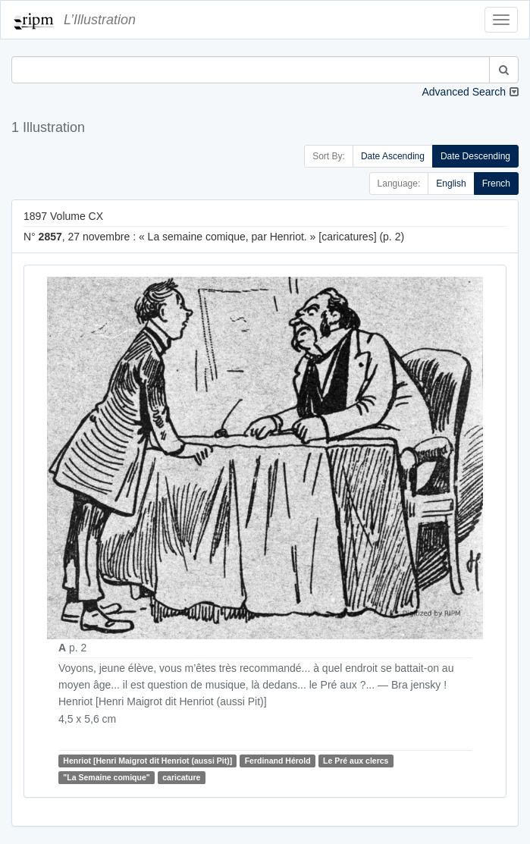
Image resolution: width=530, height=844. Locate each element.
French (496, 183)
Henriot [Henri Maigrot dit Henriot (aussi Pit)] (147, 760)
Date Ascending (393, 156)
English (451, 183)
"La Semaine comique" (106, 777)
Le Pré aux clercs (355, 760)
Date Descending (475, 156)
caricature (181, 777)
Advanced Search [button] (464, 92)
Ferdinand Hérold (278, 760)
